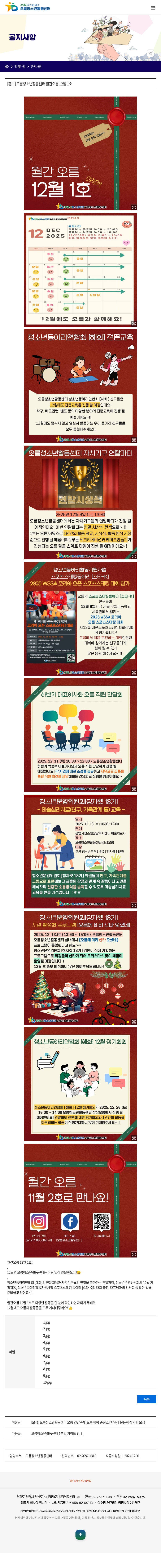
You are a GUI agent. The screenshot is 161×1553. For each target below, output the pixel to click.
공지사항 (36, 66)
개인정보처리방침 (80, 1481)
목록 (147, 1399)
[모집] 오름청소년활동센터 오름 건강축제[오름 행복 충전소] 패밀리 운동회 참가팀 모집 (88, 1422)
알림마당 (20, 66)
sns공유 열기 (150, 53)
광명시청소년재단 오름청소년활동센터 (32, 7)
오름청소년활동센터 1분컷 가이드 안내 (57, 1433)
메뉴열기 (153, 7)
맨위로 (80, 1535)
